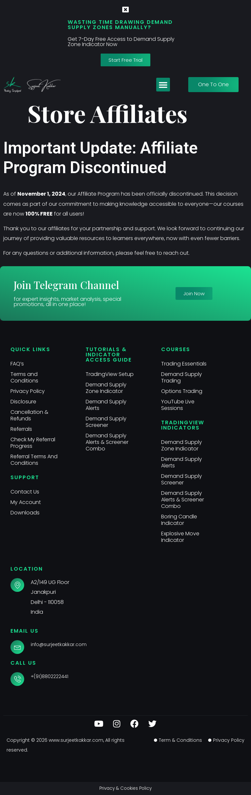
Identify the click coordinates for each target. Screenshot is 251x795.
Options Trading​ (181, 391)
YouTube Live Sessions (177, 405)
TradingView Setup (110, 374)
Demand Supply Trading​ (181, 377)
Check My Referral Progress (33, 443)
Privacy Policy (27, 391)
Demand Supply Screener (106, 422)
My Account (25, 502)
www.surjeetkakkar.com (76, 740)
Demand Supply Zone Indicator (106, 388)
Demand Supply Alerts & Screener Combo (107, 442)
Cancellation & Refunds (29, 415)
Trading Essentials (184, 363)
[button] (163, 84)
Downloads (25, 512)
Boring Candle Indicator (179, 520)
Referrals (21, 429)
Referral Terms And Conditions (34, 460)
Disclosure (23, 401)
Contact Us (24, 491)
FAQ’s (17, 363)
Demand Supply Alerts (106, 405)
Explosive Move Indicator (180, 537)
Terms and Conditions (24, 377)
